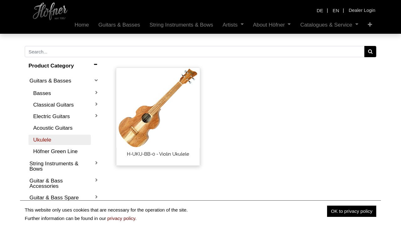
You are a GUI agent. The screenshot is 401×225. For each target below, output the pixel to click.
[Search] (370, 51)
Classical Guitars (53, 105)
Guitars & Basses (50, 81)
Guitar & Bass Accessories (46, 183)
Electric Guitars (51, 116)
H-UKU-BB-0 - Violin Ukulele (158, 154)
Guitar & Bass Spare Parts (54, 200)
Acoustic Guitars (53, 128)
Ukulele (42, 140)
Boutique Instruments (55, 215)
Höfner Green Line (55, 151)
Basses (42, 93)
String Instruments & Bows (53, 166)
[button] (370, 24)
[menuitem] (82, 24)
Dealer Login (362, 10)
